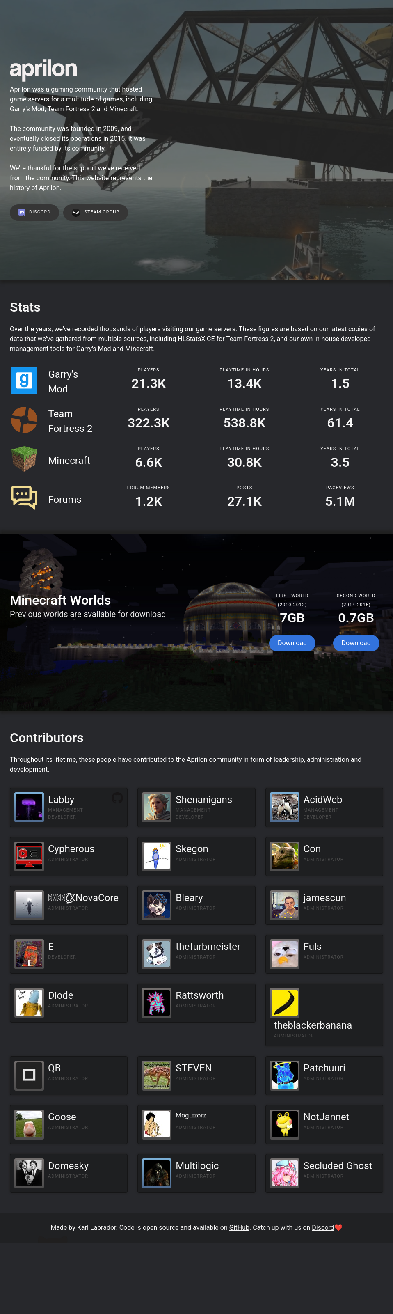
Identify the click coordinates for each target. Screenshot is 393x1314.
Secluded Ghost (338, 1166)
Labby (61, 799)
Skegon (192, 849)
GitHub (239, 1227)
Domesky (68, 1166)
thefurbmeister (208, 946)
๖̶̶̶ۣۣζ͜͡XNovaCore (83, 898)
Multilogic (197, 1166)
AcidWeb (323, 799)
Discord (323, 1227)
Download (292, 643)
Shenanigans (204, 799)
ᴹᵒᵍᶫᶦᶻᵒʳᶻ (191, 1117)
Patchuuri (324, 1068)
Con (312, 849)
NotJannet (327, 1117)
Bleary (189, 898)
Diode (60, 995)
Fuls (313, 946)
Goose (62, 1117)
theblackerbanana (313, 1025)
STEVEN (194, 1068)
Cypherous (71, 849)
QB (54, 1068)
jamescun (325, 898)
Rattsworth (200, 995)
